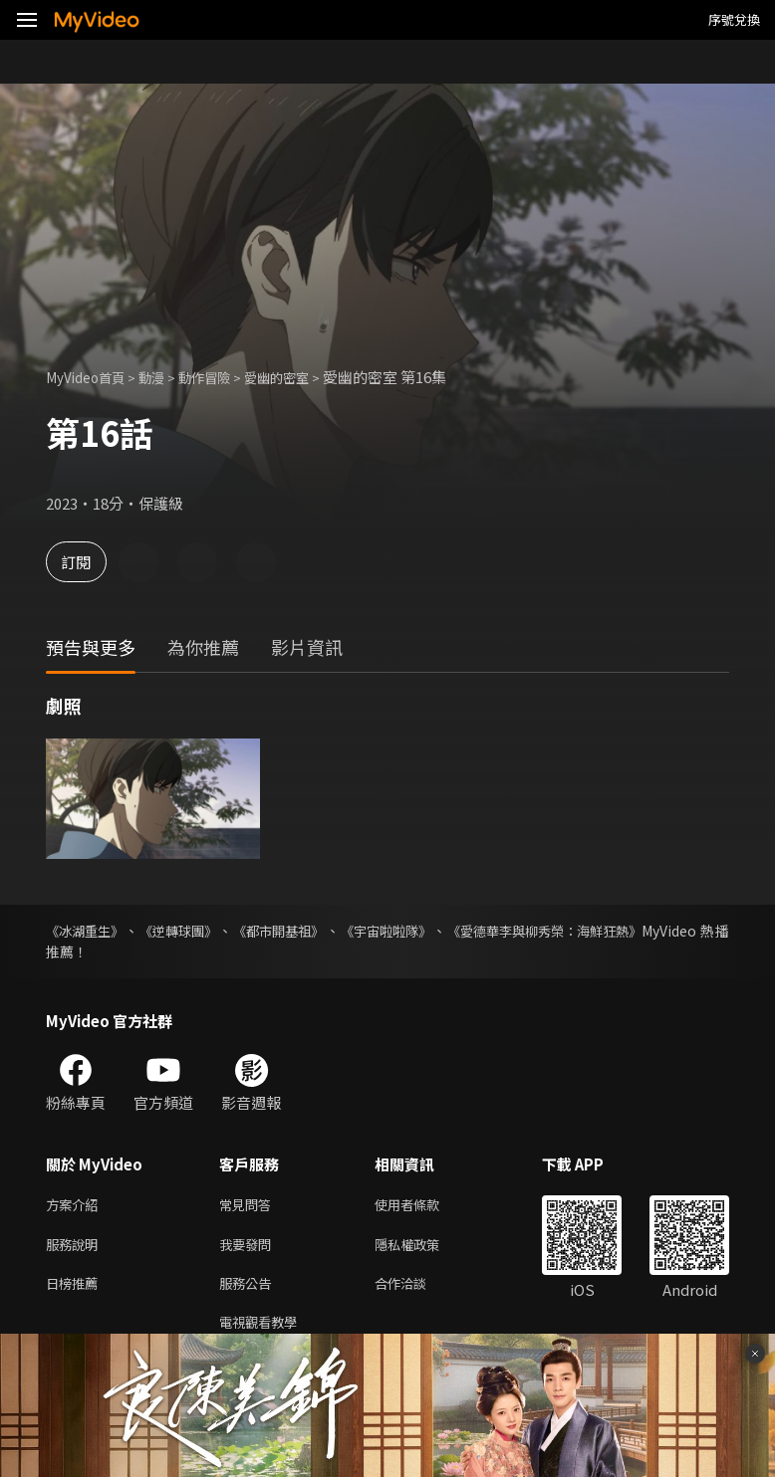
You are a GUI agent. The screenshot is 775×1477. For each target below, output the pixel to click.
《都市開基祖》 (291, 931)
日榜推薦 (76, 1289)
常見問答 (249, 1205)
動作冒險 (224, 376)
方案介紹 (76, 1205)
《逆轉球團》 (185, 931)
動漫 (165, 376)
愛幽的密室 (305, 376)
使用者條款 (424, 1205)
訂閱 (86, 561)
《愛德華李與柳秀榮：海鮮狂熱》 (569, 931)
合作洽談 (416, 1289)
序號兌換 (734, 19)
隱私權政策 (424, 1247)
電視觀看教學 (264, 1331)
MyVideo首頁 (91, 376)
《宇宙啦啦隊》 (402, 931)
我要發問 (249, 1247)
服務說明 (76, 1247)
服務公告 (249, 1289)
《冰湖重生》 (87, 931)
